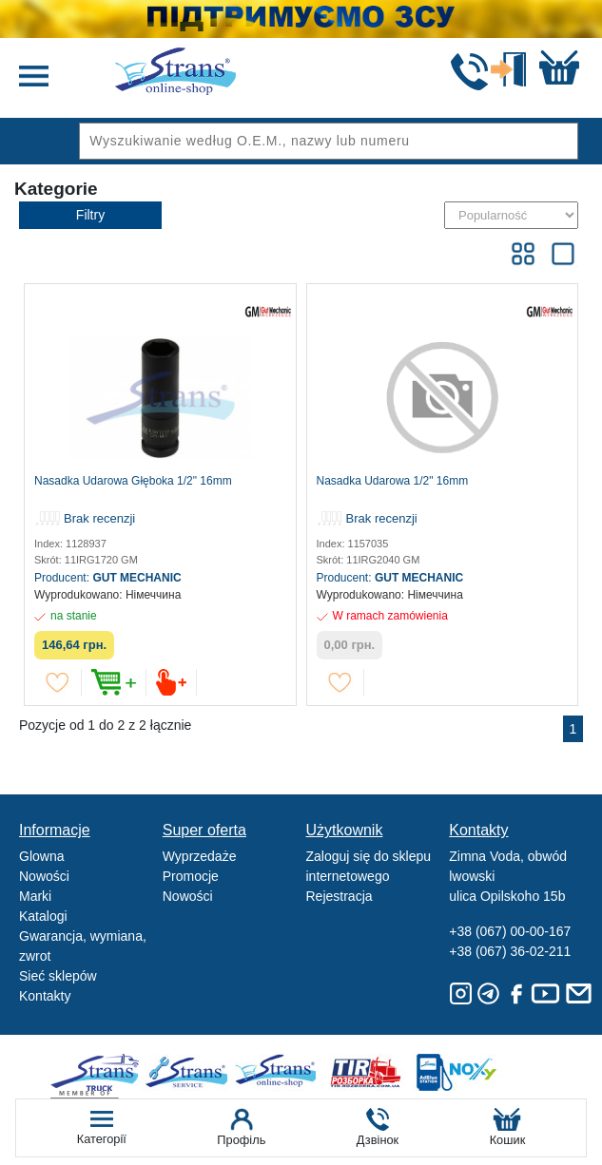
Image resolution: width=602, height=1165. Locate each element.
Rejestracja (339, 896)
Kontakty (44, 995)
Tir (367, 1072)
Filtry (90, 214)
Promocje (191, 876)
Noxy (455, 1072)
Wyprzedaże (200, 856)
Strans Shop (278, 1072)
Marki (35, 896)
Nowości (44, 876)
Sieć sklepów (58, 976)
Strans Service (190, 1072)
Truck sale (101, 1072)
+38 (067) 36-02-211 (510, 951)
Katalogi (43, 916)
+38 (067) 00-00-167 (510, 931)
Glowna (41, 856)
